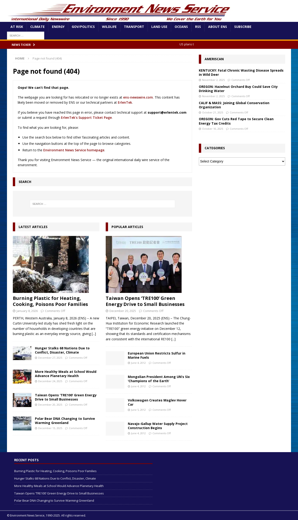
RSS (198, 26)
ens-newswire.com (138, 97)
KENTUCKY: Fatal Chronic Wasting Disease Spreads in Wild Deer (241, 72)
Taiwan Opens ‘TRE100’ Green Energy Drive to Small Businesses (66, 397)
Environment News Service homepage (73, 150)
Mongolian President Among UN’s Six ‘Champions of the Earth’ (159, 378)
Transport (134, 26)
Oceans (181, 26)
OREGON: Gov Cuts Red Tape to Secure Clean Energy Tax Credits (236, 121)
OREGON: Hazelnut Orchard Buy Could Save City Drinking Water (238, 88)
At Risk (16, 26)
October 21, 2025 (212, 112)
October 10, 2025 (212, 128)
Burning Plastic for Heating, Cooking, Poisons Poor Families (50, 301)
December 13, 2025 (50, 428)
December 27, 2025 (50, 357)
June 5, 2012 (138, 409)
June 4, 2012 (138, 362)
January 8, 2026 (27, 311)
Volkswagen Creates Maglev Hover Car (157, 402)
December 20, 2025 (50, 404)
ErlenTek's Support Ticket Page (86, 117)
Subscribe (242, 26)
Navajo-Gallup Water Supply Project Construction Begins (158, 425)
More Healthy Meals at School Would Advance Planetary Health (65, 373)
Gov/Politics (83, 26)
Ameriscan (214, 59)
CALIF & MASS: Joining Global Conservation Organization (234, 105)
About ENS (217, 26)
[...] (94, 333)
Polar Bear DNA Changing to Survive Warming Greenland (65, 420)
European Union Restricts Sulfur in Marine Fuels (156, 355)
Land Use (159, 26)
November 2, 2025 (213, 80)
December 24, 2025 (50, 381)
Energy (58, 26)
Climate (37, 26)
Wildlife (109, 26)
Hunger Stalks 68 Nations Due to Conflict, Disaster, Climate (62, 350)
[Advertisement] (242, 203)
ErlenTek (125, 102)
